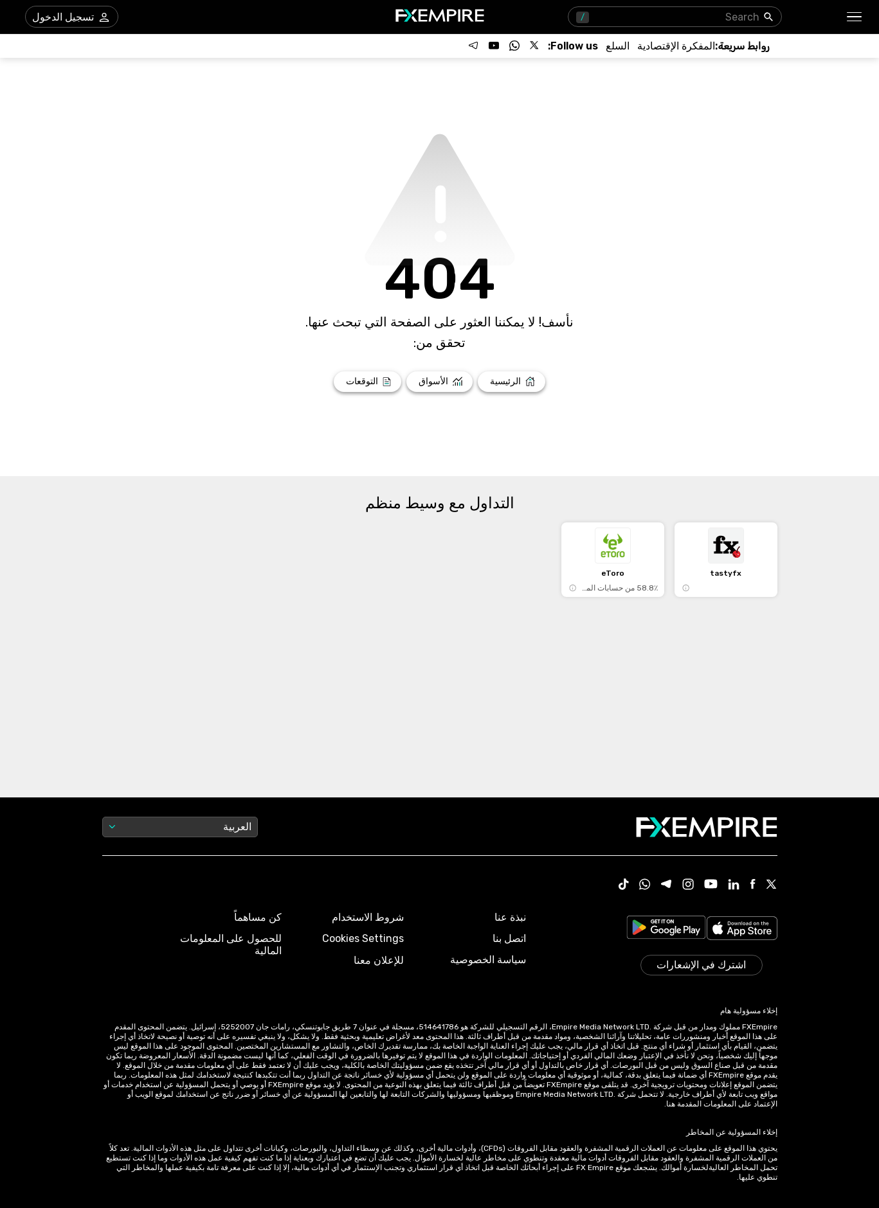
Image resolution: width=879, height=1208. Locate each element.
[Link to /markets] (439, 381)
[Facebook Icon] (753, 885)
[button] (855, 17)
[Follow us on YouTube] (494, 45)
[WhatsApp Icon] (645, 885)
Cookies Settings (363, 938)
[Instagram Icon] (688, 885)
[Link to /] (511, 381)
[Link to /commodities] (618, 46)
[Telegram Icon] (666, 885)
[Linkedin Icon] (733, 885)
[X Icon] (771, 885)
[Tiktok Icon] (624, 885)
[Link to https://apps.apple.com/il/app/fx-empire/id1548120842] (742, 929)
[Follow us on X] (535, 45)
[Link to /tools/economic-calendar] (676, 46)
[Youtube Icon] (711, 885)
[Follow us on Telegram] (473, 45)
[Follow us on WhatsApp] (514, 45)
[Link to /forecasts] (367, 381)
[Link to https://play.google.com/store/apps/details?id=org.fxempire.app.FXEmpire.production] (666, 929)
